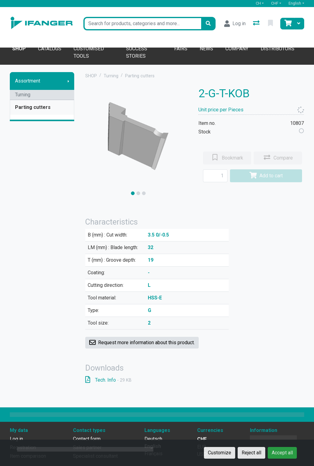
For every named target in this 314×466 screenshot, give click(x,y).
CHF (274, 3)
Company (236, 49)
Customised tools (89, 52)
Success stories (136, 52)
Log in (16, 439)
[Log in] (234, 23)
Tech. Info (108, 380)
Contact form (87, 439)
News (206, 49)
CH (258, 3)
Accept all (282, 453)
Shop (19, 49)
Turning (22, 95)
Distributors (277, 49)
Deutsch (153, 439)
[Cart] (287, 23)
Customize (219, 453)
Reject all (251, 453)
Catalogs (49, 49)
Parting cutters (33, 107)
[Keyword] (142, 23)
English (295, 3)
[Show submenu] (68, 81)
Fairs (180, 49)
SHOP (91, 76)
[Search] (208, 23)
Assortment (27, 81)
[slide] (133, 193)
